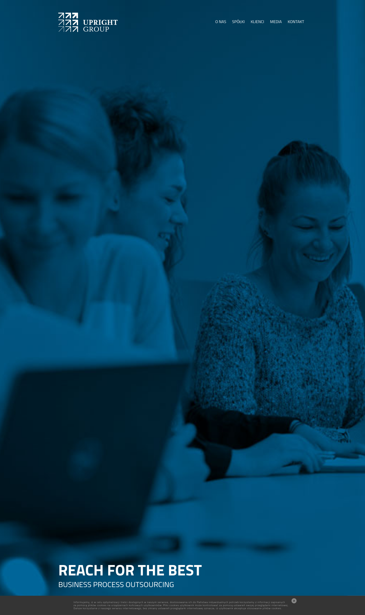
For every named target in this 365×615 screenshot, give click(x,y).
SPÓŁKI (238, 22)
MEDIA (276, 22)
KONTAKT (296, 22)
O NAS (220, 22)
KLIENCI (257, 22)
